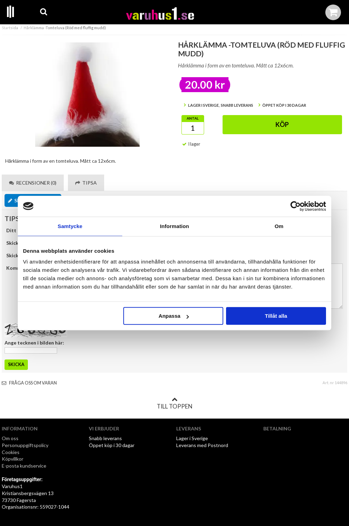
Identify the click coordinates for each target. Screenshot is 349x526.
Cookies (11, 452)
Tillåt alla (276, 316)
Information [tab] (174, 226)
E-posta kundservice (24, 466)
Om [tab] (278, 226)
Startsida (10, 27)
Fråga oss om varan (29, 383)
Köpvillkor (12, 459)
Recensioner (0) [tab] (32, 183)
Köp (282, 124)
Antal (193, 118)
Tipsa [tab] (86, 183)
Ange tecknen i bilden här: (34, 343)
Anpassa (173, 316)
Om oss (10, 438)
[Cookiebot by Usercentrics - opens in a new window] (295, 206)
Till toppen (174, 403)
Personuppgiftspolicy (25, 445)
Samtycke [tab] (70, 226)
